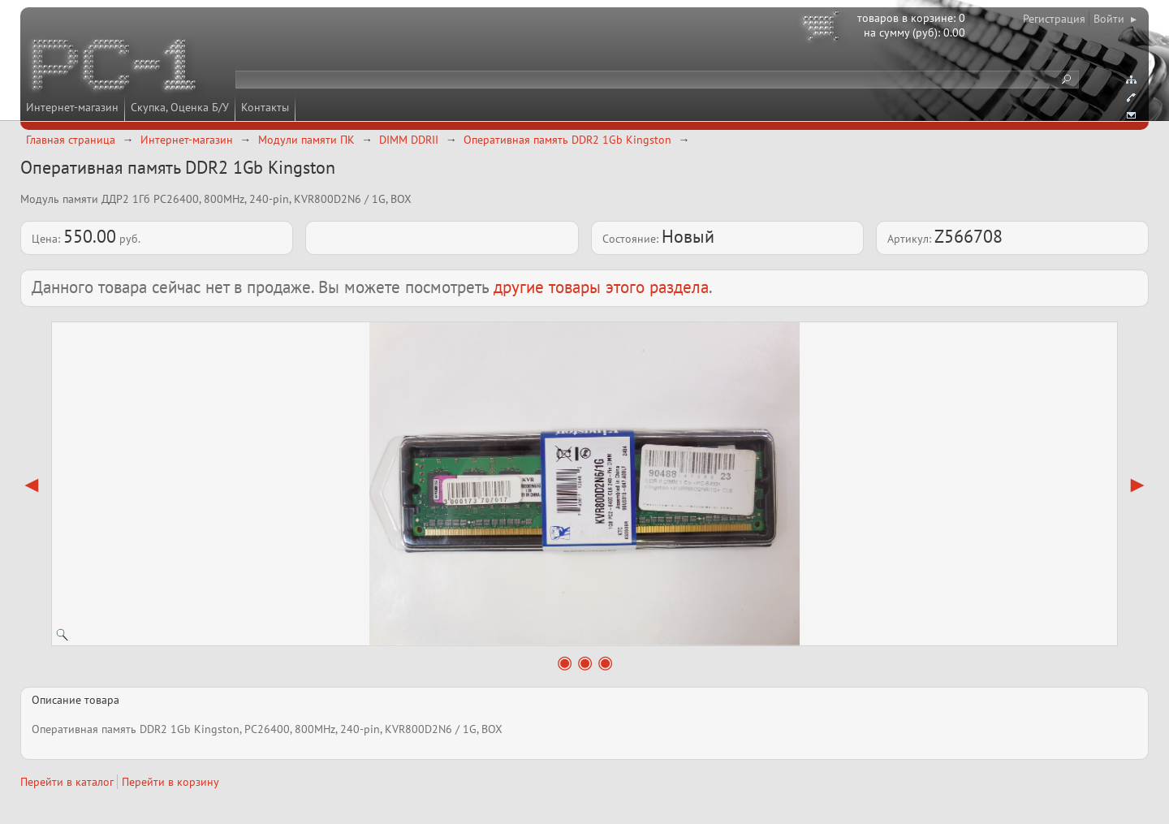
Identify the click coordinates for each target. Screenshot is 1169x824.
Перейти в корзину (170, 781)
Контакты (265, 107)
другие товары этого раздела (601, 287)
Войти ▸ (1115, 18)
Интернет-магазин (72, 107)
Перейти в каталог (67, 781)
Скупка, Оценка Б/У (180, 107)
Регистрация (1054, 18)
